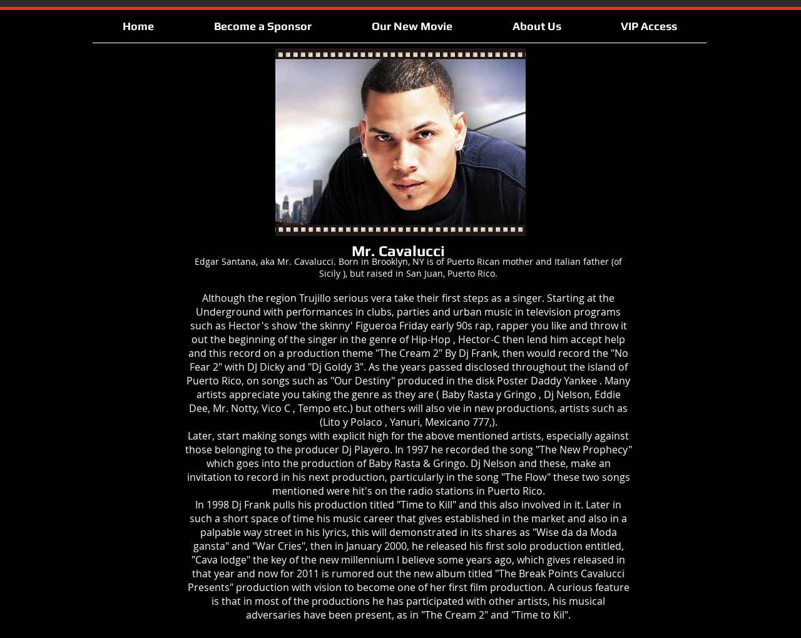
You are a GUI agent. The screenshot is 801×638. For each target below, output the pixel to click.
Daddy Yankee (564, 381)
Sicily (329, 273)
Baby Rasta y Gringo (489, 394)
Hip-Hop (431, 339)
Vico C (276, 408)
